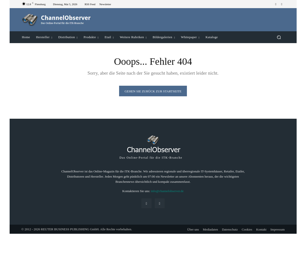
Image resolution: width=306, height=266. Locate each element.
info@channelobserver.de (167, 191)
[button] (279, 37)
